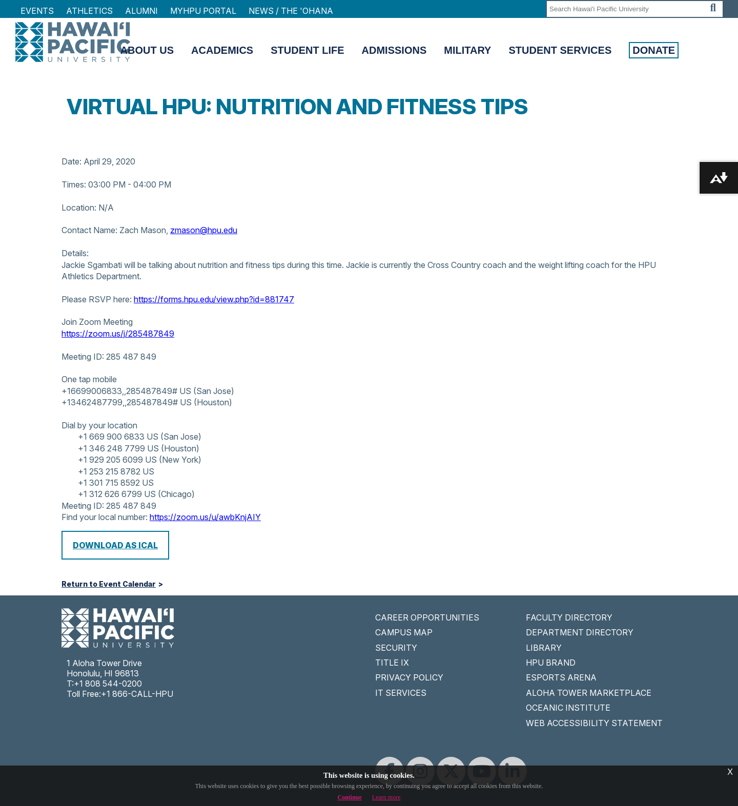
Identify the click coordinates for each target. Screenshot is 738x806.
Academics (222, 50)
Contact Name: (89, 230)
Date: (71, 161)
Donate (653, 50)
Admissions (394, 50)
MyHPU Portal (203, 11)
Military (467, 50)
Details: (75, 253)
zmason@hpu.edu (203, 230)
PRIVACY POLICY (409, 677)
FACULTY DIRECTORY (569, 617)
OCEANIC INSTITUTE (568, 707)
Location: (78, 207)
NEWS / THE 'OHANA (291, 11)
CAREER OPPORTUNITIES (427, 617)
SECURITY (396, 648)
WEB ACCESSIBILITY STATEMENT (594, 723)
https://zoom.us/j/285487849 (117, 333)
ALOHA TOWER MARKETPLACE (588, 693)
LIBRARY (544, 648)
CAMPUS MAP (404, 632)
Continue (350, 797)
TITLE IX (392, 662)
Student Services (559, 50)
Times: (73, 184)
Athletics (89, 11)
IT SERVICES (400, 693)
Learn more (386, 797)
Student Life (307, 50)
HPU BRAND (551, 662)
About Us (147, 50)
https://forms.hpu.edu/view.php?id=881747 (214, 299)
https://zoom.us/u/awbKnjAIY (205, 517)
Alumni (141, 11)
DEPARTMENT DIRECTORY (579, 632)
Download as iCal (115, 545)
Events (37, 11)
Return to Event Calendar (108, 584)
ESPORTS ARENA (561, 677)
